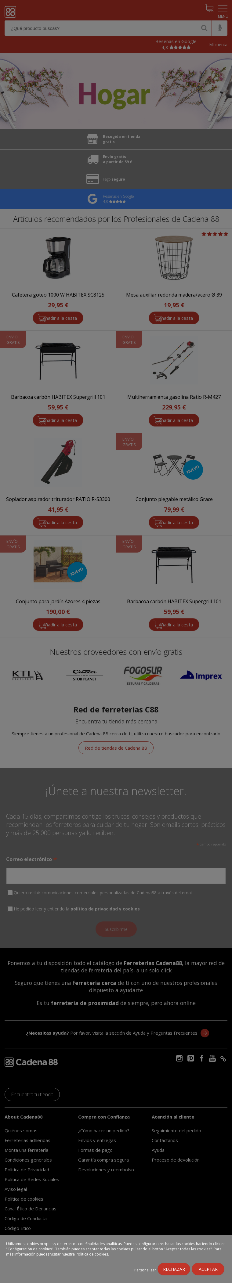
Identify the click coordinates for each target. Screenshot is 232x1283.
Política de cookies (92, 1254)
